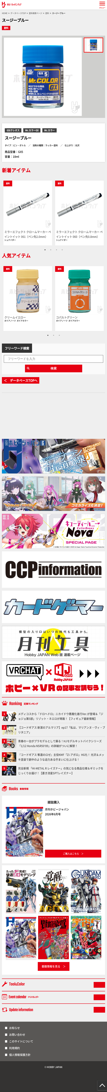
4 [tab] (62, 250)
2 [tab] (51, 250)
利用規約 (14, 1048)
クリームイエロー (15, 317)
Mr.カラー (49, 130)
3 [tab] (56, 250)
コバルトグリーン (66, 317)
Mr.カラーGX (32, 130)
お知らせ (14, 1028)
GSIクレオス (13, 130)
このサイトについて (21, 1041)
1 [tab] (45, 250)
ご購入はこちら (71, 853)
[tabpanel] (28, 213)
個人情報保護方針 (20, 1055)
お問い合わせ (17, 1034)
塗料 (6, 28)
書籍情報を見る (51, 966)
